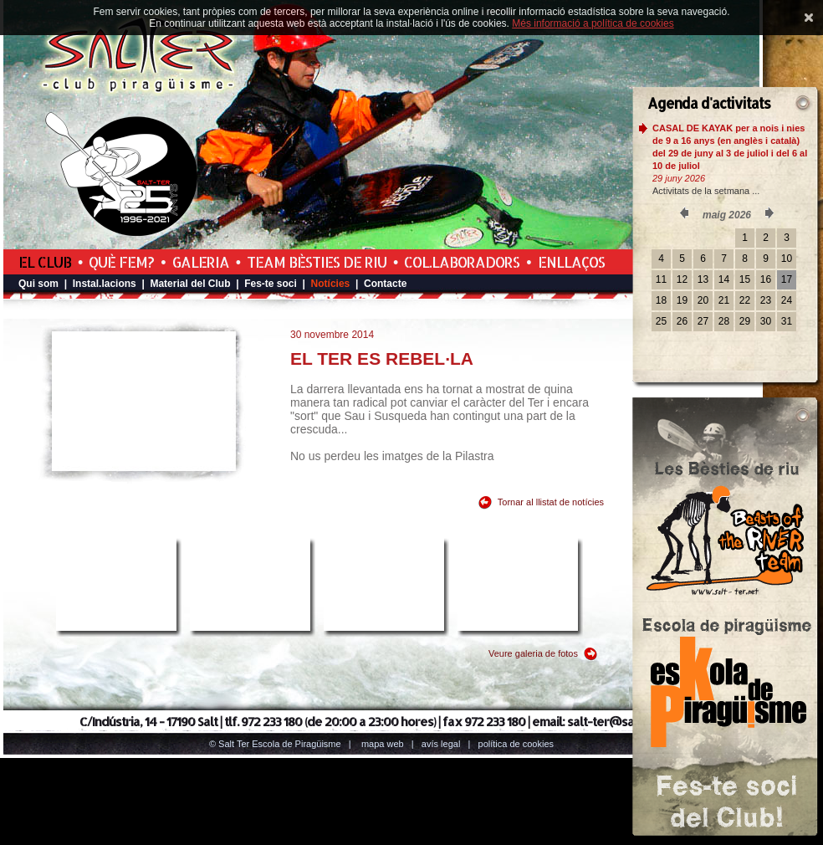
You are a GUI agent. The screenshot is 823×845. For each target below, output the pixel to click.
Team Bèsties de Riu (316, 262)
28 (723, 321)
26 (682, 321)
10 (786, 258)
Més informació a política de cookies (592, 23)
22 (744, 300)
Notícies (330, 283)
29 (744, 321)
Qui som (38, 283)
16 (765, 279)
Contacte (385, 283)
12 (682, 279)
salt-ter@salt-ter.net (625, 722)
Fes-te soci (270, 283)
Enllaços (571, 262)
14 (723, 279)
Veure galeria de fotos (533, 653)
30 (765, 321)
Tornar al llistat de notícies (551, 502)
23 (765, 300)
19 (682, 300)
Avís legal (441, 744)
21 (723, 300)
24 (786, 300)
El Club (44, 262)
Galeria (200, 262)
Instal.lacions (104, 283)
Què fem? (121, 262)
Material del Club (190, 283)
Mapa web (382, 744)
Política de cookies (516, 744)
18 (661, 300)
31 (786, 321)
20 (703, 300)
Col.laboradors (461, 262)
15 (744, 279)
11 (661, 279)
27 (703, 321)
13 (703, 279)
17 (786, 279)
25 (661, 321)
